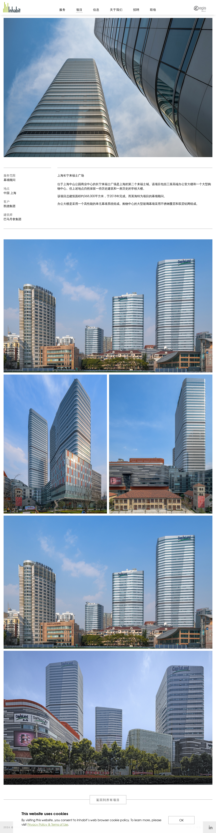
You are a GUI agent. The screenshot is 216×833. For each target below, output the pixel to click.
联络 (153, 9)
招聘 (136, 9)
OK (181, 820)
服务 (62, 9)
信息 (96, 9)
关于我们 (116, 9)
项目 (79, 9)
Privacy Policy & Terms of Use (47, 824)
